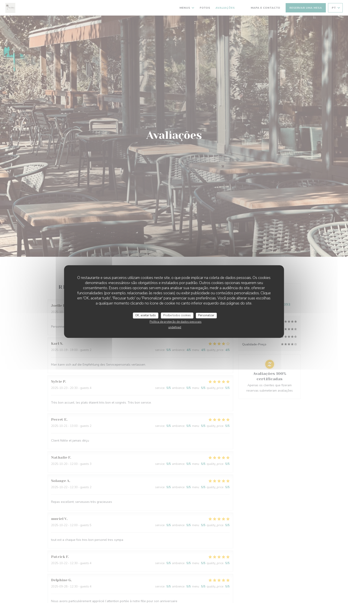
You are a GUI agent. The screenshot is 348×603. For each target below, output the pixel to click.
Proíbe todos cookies (177, 315)
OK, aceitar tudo (145, 315)
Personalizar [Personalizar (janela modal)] (206, 315)
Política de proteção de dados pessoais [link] (176, 322)
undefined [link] (174, 327)
